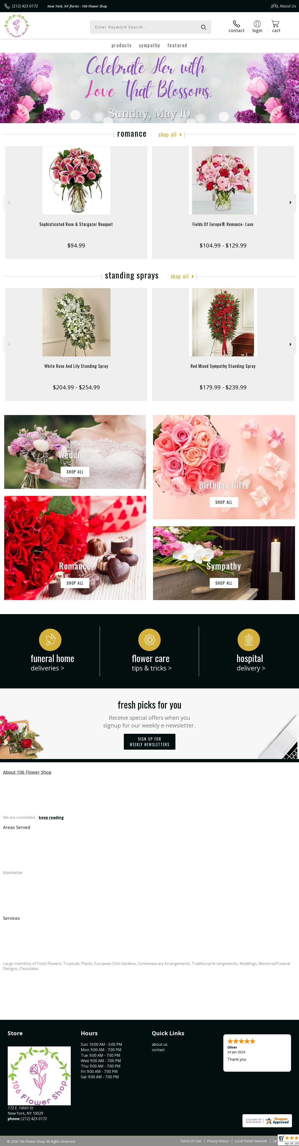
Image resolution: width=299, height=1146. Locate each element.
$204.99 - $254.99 (76, 387)
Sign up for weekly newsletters (150, 741)
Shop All (167, 134)
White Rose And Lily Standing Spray (76, 366)
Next (291, 202)
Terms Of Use (190, 1141)
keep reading (51, 817)
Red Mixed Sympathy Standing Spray (223, 366)
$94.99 (76, 245)
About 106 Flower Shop (27, 772)
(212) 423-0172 (25, 6)
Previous (8, 202)
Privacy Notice (218, 1141)
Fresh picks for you (149, 713)
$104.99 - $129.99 (223, 245)
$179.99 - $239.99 (223, 387)
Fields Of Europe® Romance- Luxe (222, 224)
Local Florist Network (251, 1141)
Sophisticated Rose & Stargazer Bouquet (76, 224)
